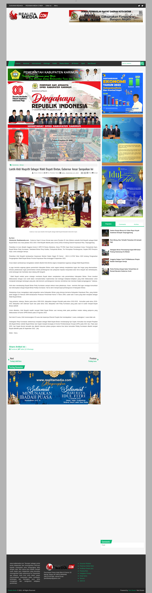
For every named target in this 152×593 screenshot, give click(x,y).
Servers (82, 578)
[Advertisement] (106, 42)
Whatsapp (29, 349)
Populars (108, 224)
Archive (136, 224)
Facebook (142, 5)
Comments (122, 224)
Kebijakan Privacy (85, 573)
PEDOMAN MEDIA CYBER (34, 5)
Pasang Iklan (84, 571)
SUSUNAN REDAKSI (16, 5)
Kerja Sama (83, 576)
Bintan (22, 165)
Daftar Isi (48, 5)
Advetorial (15, 165)
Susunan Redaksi (85, 563)
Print (89, 173)
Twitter (139, 5)
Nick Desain (132, 590)
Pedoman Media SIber (87, 566)
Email (94, 173)
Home (11, 63)
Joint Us (82, 581)
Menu (56, 5)
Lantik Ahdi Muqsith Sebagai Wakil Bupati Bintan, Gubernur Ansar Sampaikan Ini (51, 169)
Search (142, 63)
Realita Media (12, 590)
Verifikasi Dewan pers (86, 568)
